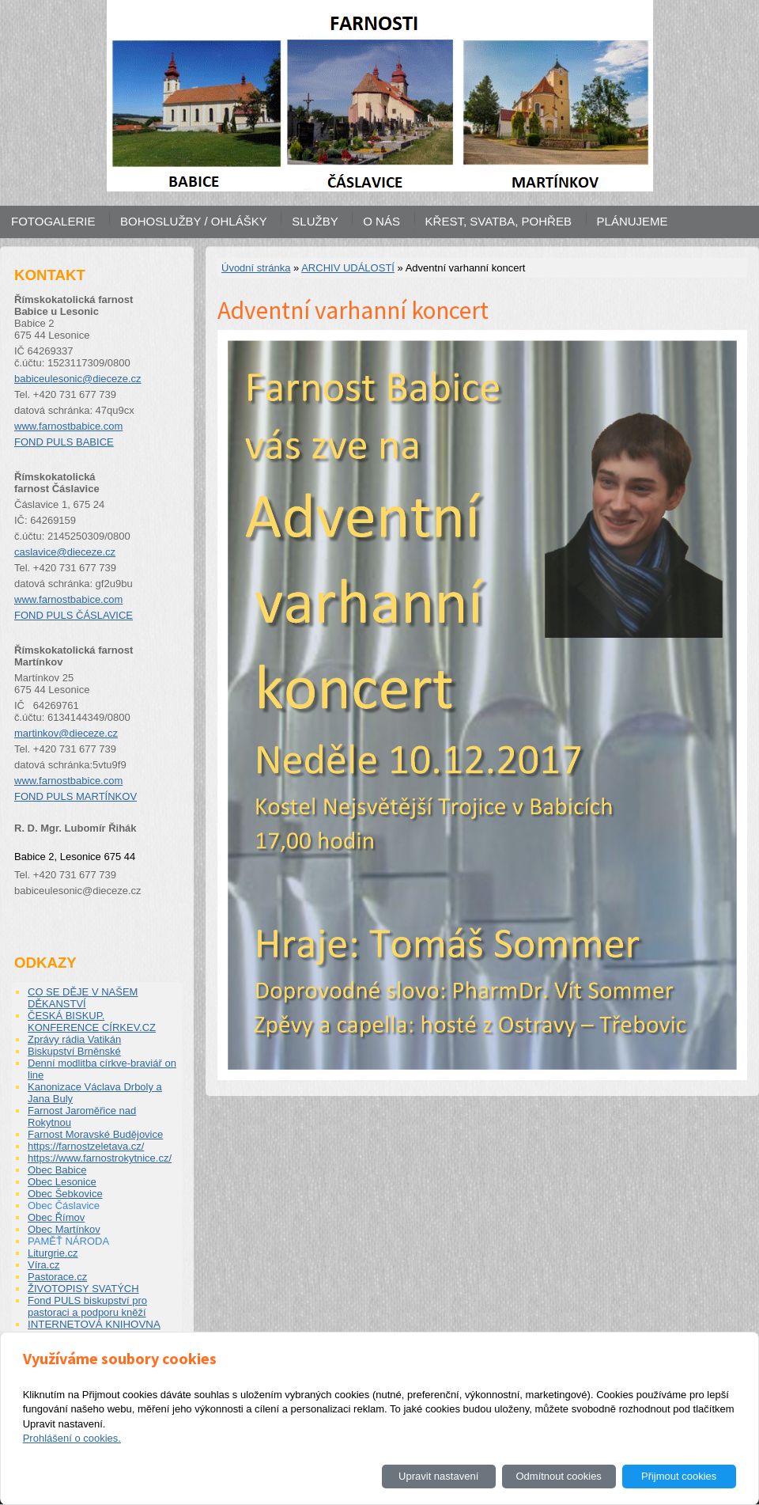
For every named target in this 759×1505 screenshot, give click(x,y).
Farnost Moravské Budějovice (95, 1134)
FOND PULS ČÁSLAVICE (73, 615)
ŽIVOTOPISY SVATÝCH (83, 1289)
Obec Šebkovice (65, 1194)
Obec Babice (57, 1170)
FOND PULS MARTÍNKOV (75, 796)
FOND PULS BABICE (64, 442)
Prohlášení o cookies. (72, 1438)
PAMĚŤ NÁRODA (68, 1241)
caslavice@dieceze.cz (64, 552)
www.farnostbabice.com (68, 426)
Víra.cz (43, 1265)
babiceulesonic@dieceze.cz (78, 379)
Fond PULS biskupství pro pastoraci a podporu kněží (87, 1306)
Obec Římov (56, 1217)
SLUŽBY (315, 221)
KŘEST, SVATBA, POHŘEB (498, 221)
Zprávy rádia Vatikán (74, 1039)
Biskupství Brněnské (74, 1051)
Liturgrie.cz (53, 1253)
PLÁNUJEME (632, 221)
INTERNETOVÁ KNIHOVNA (94, 1324)
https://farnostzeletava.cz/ (86, 1146)
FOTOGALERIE (53, 221)
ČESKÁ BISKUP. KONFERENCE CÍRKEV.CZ (92, 1021)
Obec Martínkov (64, 1229)
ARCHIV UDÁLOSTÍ (348, 268)
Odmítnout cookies (558, 1476)
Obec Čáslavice (64, 1205)
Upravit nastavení (438, 1476)
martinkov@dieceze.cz (66, 733)
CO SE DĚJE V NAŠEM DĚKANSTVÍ (83, 998)
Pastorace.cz (57, 1277)
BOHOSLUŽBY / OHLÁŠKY (193, 221)
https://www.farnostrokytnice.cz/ (100, 1158)
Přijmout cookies (678, 1476)
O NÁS (381, 221)
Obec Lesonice (62, 1182)
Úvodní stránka (255, 268)
